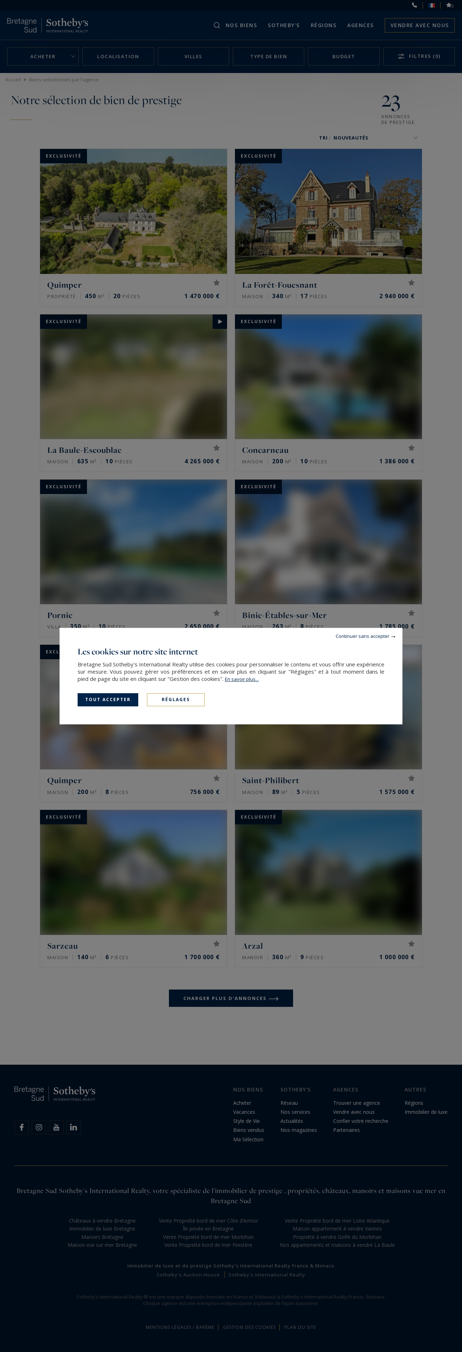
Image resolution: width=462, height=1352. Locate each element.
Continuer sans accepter (362, 636)
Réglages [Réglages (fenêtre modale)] (176, 699)
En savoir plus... (242, 679)
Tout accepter (108, 699)
